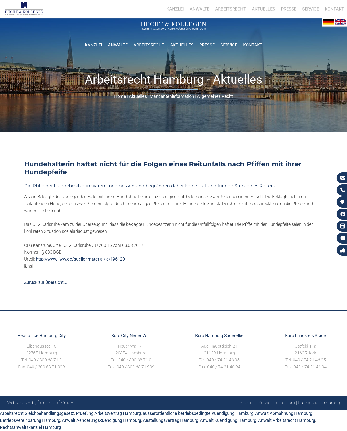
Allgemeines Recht (215, 96)
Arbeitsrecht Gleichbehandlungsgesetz (37, 413)
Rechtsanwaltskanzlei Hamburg (30, 427)
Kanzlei (93, 44)
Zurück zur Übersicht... (45, 282)
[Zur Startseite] (173, 28)
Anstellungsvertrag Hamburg (170, 420)
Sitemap (248, 402)
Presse (207, 44)
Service (228, 44)
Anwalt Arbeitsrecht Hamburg (286, 420)
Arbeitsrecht (148, 44)
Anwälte (118, 44)
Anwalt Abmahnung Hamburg (283, 413)
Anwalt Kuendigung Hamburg (228, 420)
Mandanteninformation (172, 96)
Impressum (284, 402)
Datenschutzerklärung (319, 402)
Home (120, 96)
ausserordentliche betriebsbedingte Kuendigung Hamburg (198, 413)
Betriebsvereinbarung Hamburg (30, 420)
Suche (264, 402)
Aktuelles (182, 44)
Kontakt (252, 44)
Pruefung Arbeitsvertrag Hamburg (108, 413)
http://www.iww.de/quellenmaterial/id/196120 (80, 258)
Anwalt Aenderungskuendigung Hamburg (101, 420)
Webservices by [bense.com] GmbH (40, 402)
